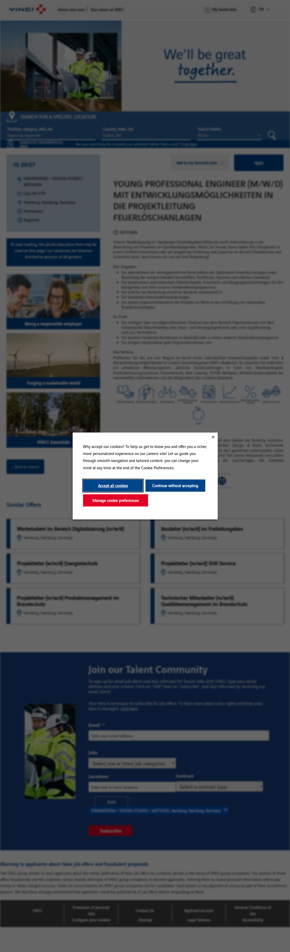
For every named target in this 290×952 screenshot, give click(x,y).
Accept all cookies (113, 485)
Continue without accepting (175, 485)
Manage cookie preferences (115, 500)
